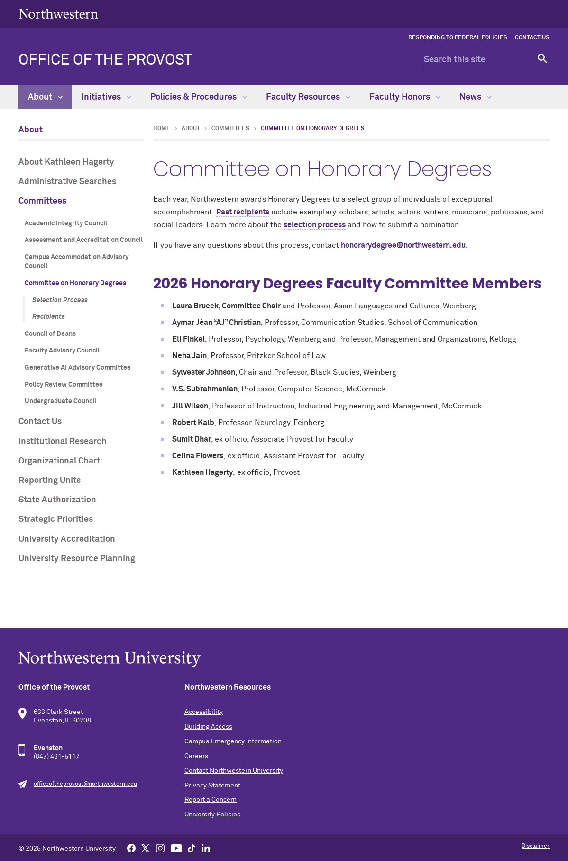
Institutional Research (62, 441)
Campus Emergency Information (233, 741)
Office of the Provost (105, 60)
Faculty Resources (308, 97)
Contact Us (532, 38)
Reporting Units (49, 480)
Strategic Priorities (55, 519)
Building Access (208, 726)
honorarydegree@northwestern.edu (403, 245)
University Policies (212, 814)
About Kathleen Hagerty (66, 162)
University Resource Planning (76, 559)
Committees (42, 201)
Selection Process (60, 300)
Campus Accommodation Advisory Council (76, 262)
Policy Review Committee (64, 384)
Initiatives (106, 97)
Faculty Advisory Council (62, 350)
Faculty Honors (404, 97)
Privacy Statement (212, 785)
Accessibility (203, 712)
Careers (196, 756)
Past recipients (242, 212)
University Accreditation (66, 539)
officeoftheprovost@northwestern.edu (85, 784)
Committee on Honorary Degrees (75, 283)
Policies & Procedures (198, 97)
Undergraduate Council (60, 401)
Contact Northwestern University (233, 771)
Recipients (48, 317)
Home (161, 128)
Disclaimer (536, 846)
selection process (315, 225)
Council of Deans (50, 334)
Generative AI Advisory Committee (78, 367)
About (45, 97)
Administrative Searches (67, 181)
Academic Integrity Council (66, 223)
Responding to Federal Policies (457, 38)
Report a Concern (210, 799)
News (475, 97)
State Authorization (57, 500)
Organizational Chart (59, 461)
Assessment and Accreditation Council (84, 240)
